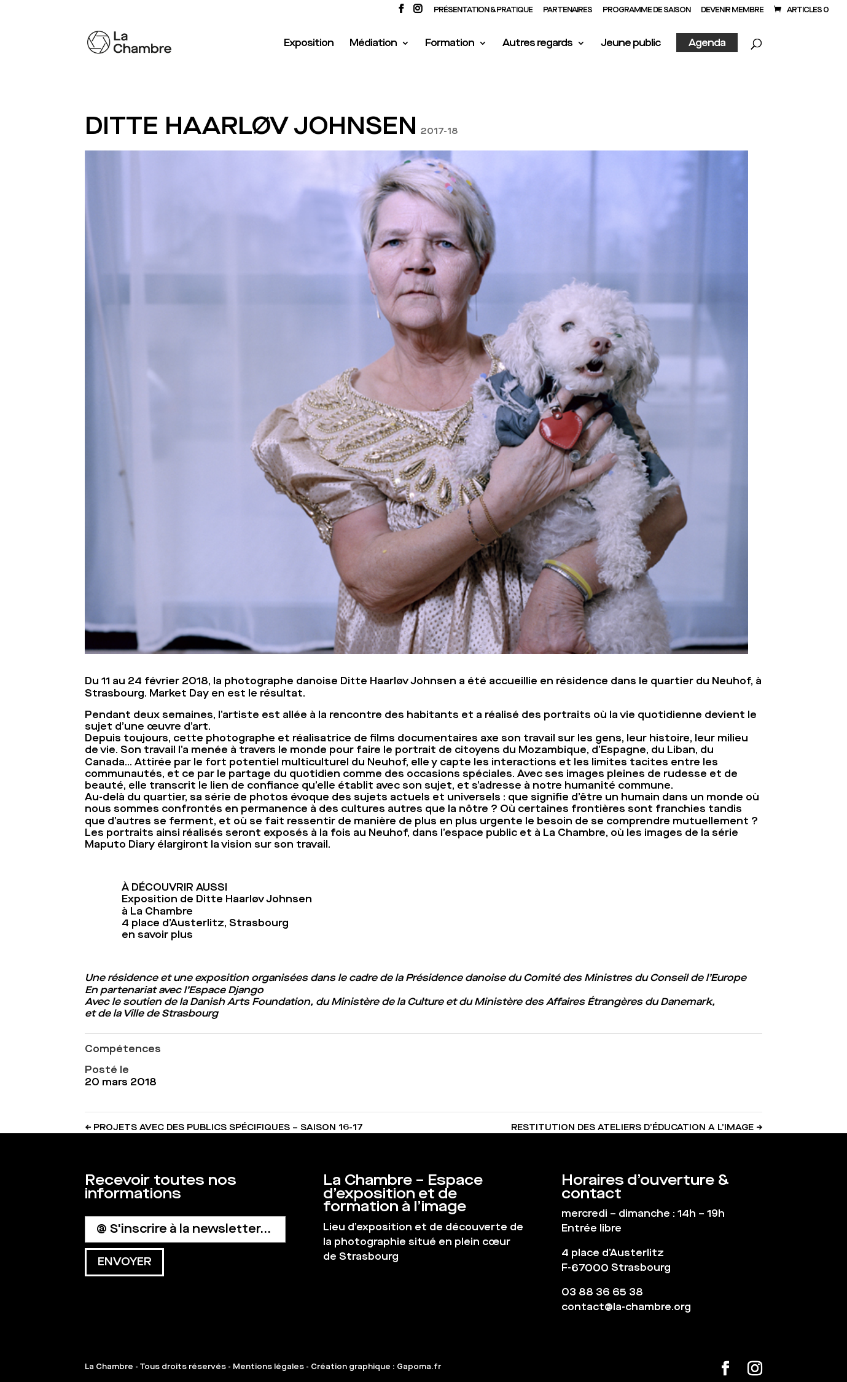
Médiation (373, 44)
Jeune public (630, 44)
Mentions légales (268, 1367)
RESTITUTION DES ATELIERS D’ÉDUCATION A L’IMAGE (636, 1127)
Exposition (309, 44)
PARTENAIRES (567, 10)
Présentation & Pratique (483, 10)
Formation (449, 44)
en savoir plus (157, 934)
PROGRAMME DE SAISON (646, 10)
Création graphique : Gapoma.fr (376, 1367)
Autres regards (537, 44)
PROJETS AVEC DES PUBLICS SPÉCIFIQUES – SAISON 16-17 (224, 1127)
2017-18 (439, 131)
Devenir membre (732, 10)
